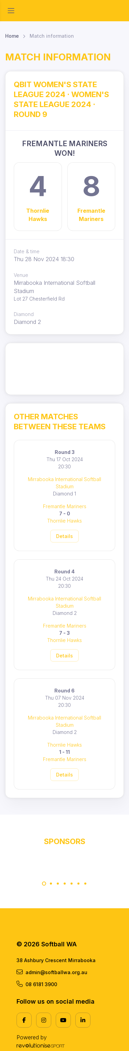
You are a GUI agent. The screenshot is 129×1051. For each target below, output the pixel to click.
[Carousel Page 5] (71, 883)
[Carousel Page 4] (65, 883)
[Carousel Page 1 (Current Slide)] (44, 883)
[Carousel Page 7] (85, 883)
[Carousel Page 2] (51, 883)
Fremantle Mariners (91, 214)
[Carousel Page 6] (78, 883)
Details (64, 536)
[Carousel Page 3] (58, 883)
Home (12, 36)
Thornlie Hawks (37, 214)
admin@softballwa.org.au (52, 972)
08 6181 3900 (37, 984)
